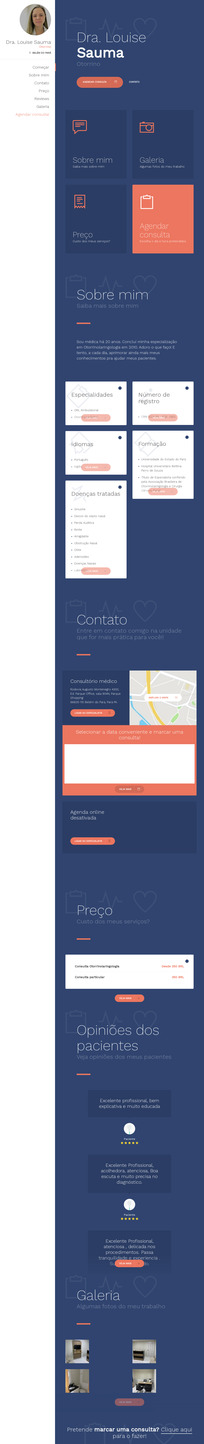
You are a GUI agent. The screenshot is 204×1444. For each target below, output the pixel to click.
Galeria (43, 106)
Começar (41, 67)
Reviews (41, 98)
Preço (44, 90)
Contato (41, 83)
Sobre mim (39, 75)
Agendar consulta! (32, 114)
